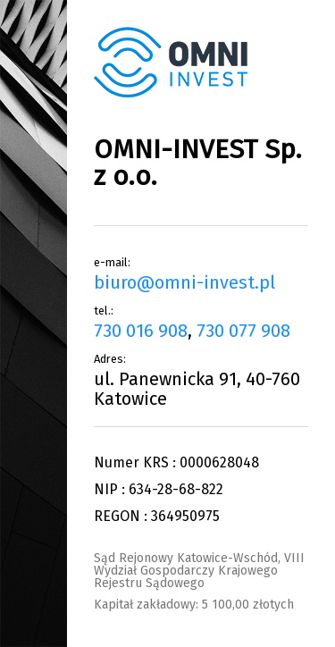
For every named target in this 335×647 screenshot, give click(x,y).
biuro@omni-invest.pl (184, 282)
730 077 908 (243, 330)
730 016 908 (141, 330)
